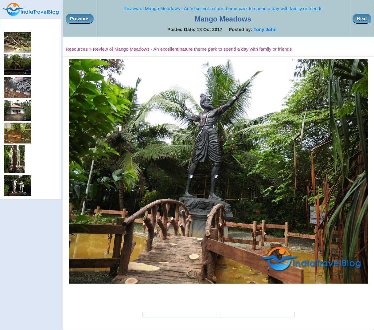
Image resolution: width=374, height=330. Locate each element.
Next (362, 18)
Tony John (265, 29)
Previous (79, 18)
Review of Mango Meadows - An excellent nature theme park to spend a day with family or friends (222, 8)
